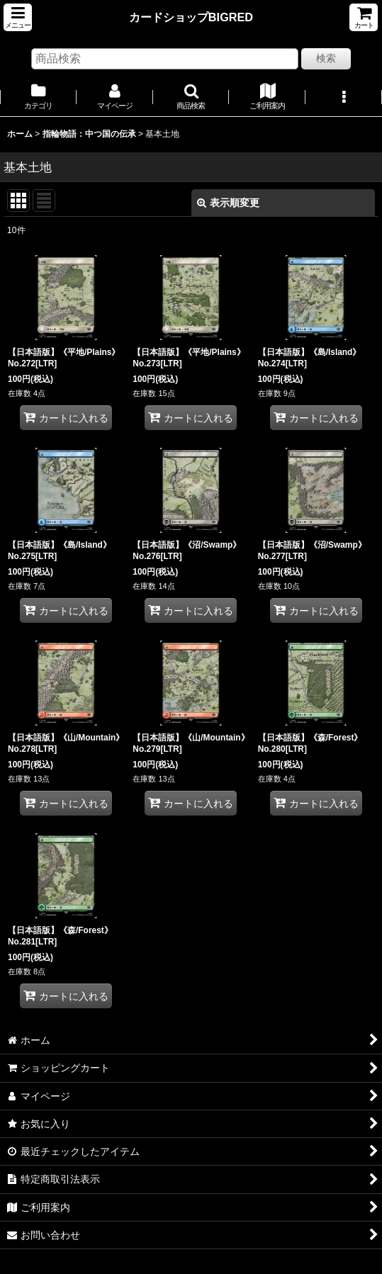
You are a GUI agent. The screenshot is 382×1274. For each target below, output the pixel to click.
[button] (18, 17)
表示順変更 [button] (228, 202)
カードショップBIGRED (191, 17)
